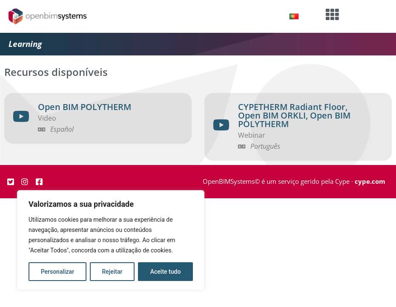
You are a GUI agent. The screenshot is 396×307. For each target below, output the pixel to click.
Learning (25, 43)
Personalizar (57, 271)
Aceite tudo (165, 271)
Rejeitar (112, 271)
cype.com (370, 181)
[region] (110, 240)
